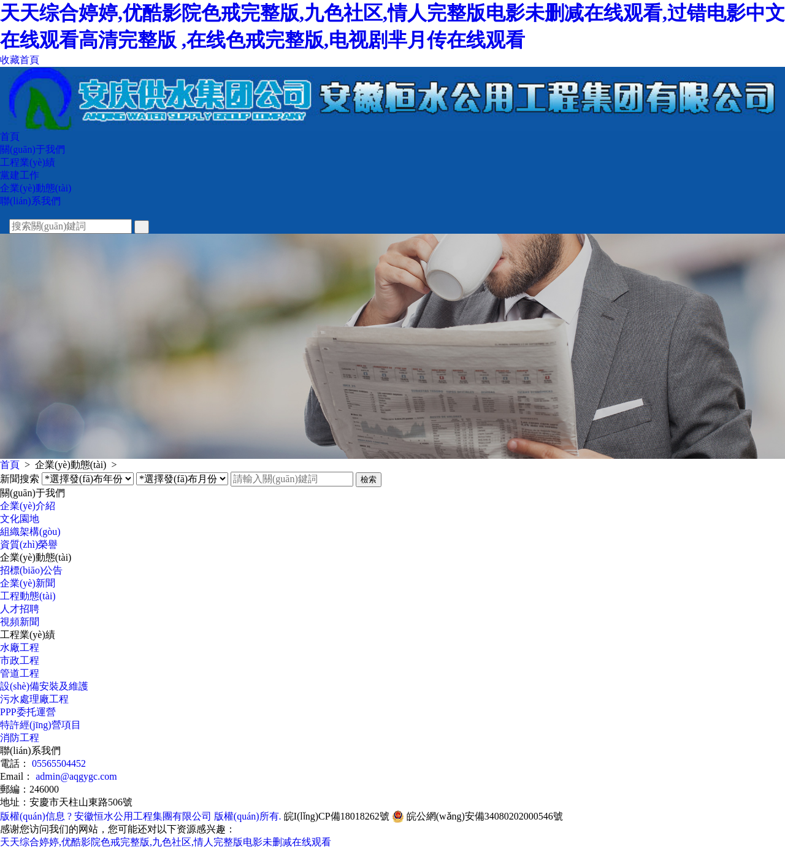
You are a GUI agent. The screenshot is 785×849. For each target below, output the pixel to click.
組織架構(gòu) (30, 531)
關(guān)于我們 (32, 149)
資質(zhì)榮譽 (29, 544)
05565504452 (59, 763)
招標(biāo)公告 (31, 570)
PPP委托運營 (28, 712)
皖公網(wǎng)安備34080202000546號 (477, 816)
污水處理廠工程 (34, 699)
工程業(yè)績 (27, 162)
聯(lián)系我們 (30, 201)
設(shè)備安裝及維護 (44, 686)
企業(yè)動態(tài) (35, 188)
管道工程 (19, 673)
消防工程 (19, 737)
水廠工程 (19, 647)
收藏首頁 (19, 60)
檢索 (369, 479)
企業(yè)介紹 (27, 506)
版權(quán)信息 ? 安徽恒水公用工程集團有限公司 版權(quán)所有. (140, 816)
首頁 (10, 136)
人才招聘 (19, 609)
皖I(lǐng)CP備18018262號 (336, 816)
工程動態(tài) (28, 596)
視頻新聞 (19, 622)
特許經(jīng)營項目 (40, 725)
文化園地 (19, 518)
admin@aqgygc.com (76, 776)
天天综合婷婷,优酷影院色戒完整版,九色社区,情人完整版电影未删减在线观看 (165, 842)
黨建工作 (19, 175)
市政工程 (19, 660)
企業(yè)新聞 (27, 583)
